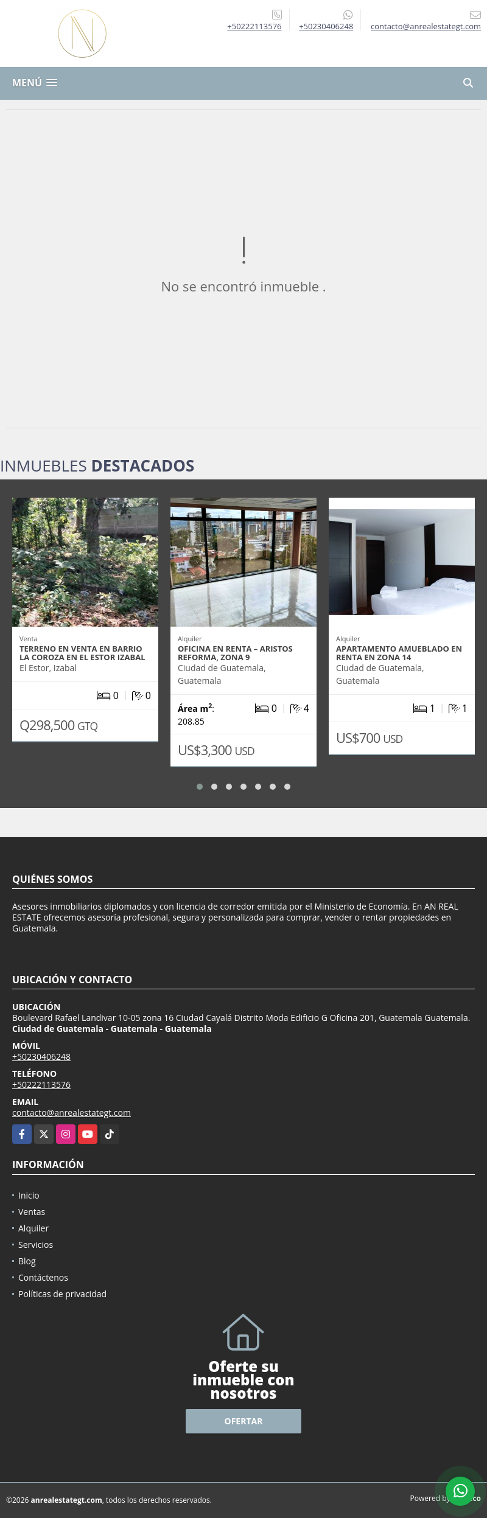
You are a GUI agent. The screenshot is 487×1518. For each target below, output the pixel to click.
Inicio (29, 1195)
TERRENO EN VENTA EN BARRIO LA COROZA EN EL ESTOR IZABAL (82, 652)
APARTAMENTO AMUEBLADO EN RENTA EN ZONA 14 (399, 652)
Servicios (35, 1244)
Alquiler (33, 1228)
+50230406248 (326, 26)
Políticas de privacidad (62, 1294)
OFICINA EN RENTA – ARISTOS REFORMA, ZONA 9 (235, 652)
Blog (27, 1261)
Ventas (31, 1211)
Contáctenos (43, 1277)
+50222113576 (254, 26)
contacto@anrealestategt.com (71, 1112)
